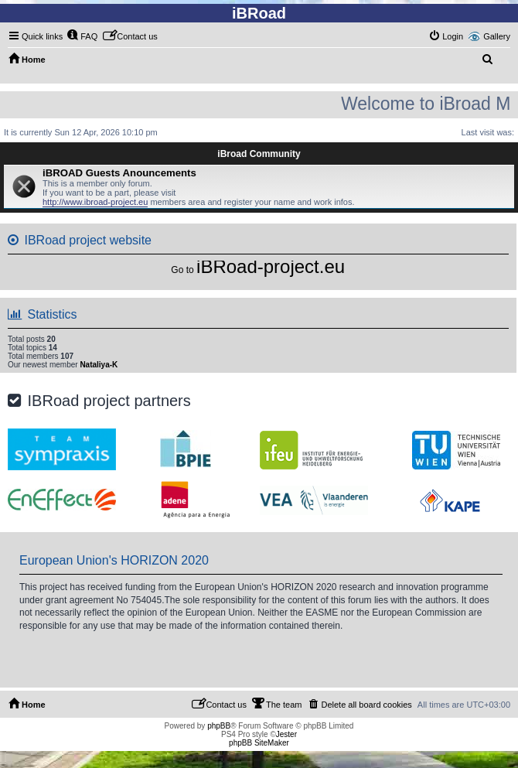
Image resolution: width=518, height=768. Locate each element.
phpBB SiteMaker (259, 743)
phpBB (218, 726)
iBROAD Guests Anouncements (119, 173)
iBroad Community (258, 153)
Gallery (496, 36)
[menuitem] (81, 36)
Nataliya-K (99, 364)
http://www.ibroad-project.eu (95, 202)
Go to (182, 270)
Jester (286, 734)
